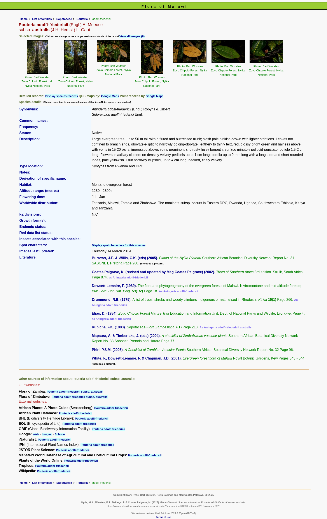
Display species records (61, 96)
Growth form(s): (32, 220)
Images (47, 434)
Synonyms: (28, 109)
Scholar (60, 434)
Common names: (33, 120)
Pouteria (82, 19)
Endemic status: (33, 227)
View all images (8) (132, 36)
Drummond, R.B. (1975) (111, 299)
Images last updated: (36, 251)
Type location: (31, 166)
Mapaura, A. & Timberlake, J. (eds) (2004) (126, 336)
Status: (25, 133)
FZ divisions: (30, 214)
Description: (29, 139)
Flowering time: (32, 197)
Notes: (24, 172)
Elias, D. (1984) (104, 313)
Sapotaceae (64, 19)
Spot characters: (33, 245)
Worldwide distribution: (38, 203)
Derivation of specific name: (42, 178)
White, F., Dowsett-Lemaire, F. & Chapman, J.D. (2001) (136, 358)
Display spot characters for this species (119, 245)
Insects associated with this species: (50, 239)
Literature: (28, 257)
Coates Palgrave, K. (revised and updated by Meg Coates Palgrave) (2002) (153, 272)
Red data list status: (36, 233)
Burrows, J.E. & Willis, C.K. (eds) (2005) (124, 258)
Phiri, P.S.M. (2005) (107, 350)
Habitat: (26, 184)
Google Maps (110, 96)
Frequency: (28, 127)
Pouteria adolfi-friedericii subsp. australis (75, 391)
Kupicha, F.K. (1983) (108, 327)
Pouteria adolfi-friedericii (111, 408)
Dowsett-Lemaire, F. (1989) (114, 286)
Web (36, 434)
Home (24, 19)
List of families (42, 19)
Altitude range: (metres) (39, 191)
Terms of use (163, 517)
